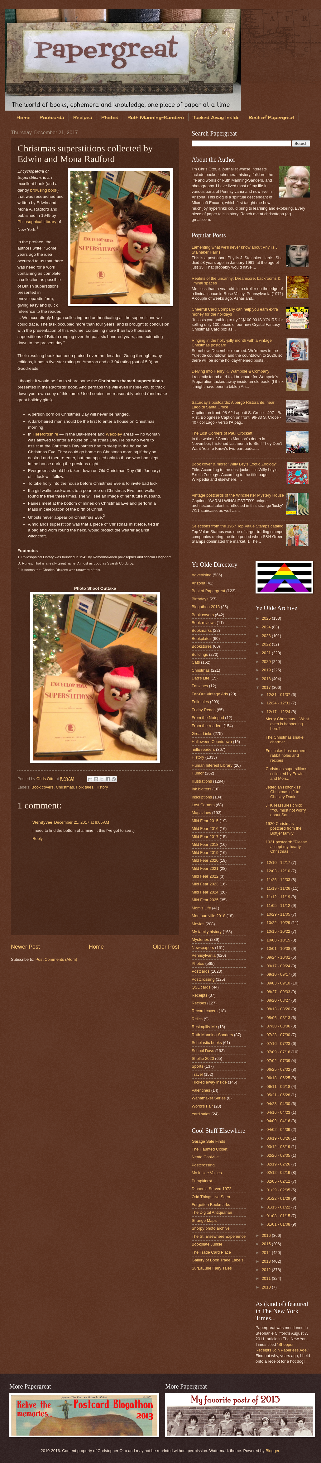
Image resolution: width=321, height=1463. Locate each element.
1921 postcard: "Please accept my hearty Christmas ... (286, 847)
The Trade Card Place (211, 1252)
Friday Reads (204, 710)
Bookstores (202, 646)
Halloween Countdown (212, 741)
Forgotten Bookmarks (211, 1204)
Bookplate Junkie (207, 1244)
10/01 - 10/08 (278, 948)
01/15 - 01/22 (278, 1207)
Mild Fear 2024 (205, 892)
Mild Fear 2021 (205, 868)
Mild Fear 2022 (205, 876)
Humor (198, 773)
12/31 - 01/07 (278, 694)
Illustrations (202, 781)
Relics (197, 1019)
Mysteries (200, 939)
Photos (109, 117)
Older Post (166, 947)
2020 (267, 661)
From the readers (207, 725)
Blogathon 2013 (206, 606)
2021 (267, 652)
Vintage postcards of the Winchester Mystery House (238, 495)
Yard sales (201, 1114)
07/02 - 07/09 (278, 1060)
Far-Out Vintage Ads (210, 694)
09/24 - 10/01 (278, 957)
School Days (203, 1050)
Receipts (199, 995)
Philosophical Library (36, 221)
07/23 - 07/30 (278, 1034)
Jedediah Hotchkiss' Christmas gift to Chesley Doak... (283, 792)
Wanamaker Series (209, 1098)
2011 (267, 1278)
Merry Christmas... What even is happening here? (287, 724)
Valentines (201, 1090)
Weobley (114, 434)
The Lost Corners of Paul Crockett (222, 433)
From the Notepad (208, 717)
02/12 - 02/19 (278, 1172)
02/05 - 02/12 (278, 1181)
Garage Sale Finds (208, 1141)
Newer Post (25, 947)
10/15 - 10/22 (278, 931)
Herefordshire (45, 434)
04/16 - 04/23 (278, 1112)
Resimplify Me (204, 1026)
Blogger (272, 1450)
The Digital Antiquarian (212, 1212)
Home (24, 117)
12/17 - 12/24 (278, 711)
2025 (267, 618)
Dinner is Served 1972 (211, 1188)
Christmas (65, 787)
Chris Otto (46, 778)
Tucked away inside (209, 1082)
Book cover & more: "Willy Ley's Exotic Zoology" (234, 464)
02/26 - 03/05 (278, 1155)
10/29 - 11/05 (278, 914)
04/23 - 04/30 (278, 1103)
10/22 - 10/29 (278, 922)
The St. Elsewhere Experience (219, 1236)
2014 (267, 1252)
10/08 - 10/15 (278, 940)
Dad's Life (200, 678)
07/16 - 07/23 (278, 1043)
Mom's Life (201, 908)
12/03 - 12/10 (278, 871)
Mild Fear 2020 (205, 860)
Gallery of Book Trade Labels (217, 1260)
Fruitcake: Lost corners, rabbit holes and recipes (287, 755)
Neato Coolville (205, 1157)
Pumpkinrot (202, 1181)
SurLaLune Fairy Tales (212, 1268)
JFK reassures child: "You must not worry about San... (286, 810)
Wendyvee (42, 822)
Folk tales (84, 787)
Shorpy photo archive (211, 1228)
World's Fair (202, 1106)
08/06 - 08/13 (278, 1017)
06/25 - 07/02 (278, 1069)
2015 (267, 1243)
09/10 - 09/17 (278, 974)
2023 (267, 635)
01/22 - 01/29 (278, 1198)
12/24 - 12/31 (278, 703)
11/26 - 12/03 (278, 879)
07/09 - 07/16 (278, 1052)
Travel (197, 1074)
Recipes (82, 117)
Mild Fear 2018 (205, 844)
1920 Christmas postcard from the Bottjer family (283, 828)
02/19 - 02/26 (278, 1164)
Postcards (52, 117)
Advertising (202, 575)
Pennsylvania (204, 955)
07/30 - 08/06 (278, 1026)
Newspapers (203, 947)
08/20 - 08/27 (278, 1000)
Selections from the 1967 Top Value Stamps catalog (237, 526)
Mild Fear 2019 (205, 852)
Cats (196, 662)
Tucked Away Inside (216, 117)
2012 (267, 1269)
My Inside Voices (207, 1172)
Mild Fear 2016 (205, 828)
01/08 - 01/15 (278, 1215)
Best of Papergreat (208, 591)
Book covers (42, 787)
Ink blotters (201, 789)
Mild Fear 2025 (205, 900)
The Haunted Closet (210, 1149)
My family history (207, 931)
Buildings (200, 654)
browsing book (43, 190)
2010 (267, 1287)
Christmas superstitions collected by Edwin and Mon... (286, 773)
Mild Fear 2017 (205, 836)
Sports (197, 1066)
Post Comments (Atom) (56, 959)
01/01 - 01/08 (278, 1224)
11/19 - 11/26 (278, 888)
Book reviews (204, 622)
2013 (267, 1261)
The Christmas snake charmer (285, 739)
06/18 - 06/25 (278, 1077)
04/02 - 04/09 (278, 1129)
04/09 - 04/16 (278, 1120)
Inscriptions (202, 797)
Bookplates (202, 638)
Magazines (201, 812)
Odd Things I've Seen (211, 1196)
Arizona (198, 583)
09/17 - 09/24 (278, 966)
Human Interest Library (212, 765)
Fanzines (200, 686)
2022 (267, 644)
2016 (267, 1235)
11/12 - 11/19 (278, 896)
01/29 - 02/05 (278, 1190)
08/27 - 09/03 (278, 991)
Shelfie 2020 (203, 1058)
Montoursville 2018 (208, 915)
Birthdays (200, 599)
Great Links (202, 733)
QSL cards (201, 987)
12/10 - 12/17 (278, 862)
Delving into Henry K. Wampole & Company (230, 371)
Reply (37, 838)
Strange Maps (204, 1220)
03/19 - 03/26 (278, 1138)
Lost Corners (203, 805)
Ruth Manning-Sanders (155, 117)
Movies (198, 924)
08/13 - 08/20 (278, 1009)
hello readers (203, 749)
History (102, 787)
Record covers (205, 1010)
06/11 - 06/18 (278, 1086)
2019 (267, 670)
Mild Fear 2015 (205, 820)
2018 (267, 678)
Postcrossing (203, 979)
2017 (267, 687)
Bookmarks (202, 630)
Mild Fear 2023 (205, 884)
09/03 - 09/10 (278, 983)
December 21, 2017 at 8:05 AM (81, 822)
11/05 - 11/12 (278, 905)
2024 (267, 627)
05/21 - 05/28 (278, 1095)
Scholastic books (207, 1042)
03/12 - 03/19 (278, 1146)
